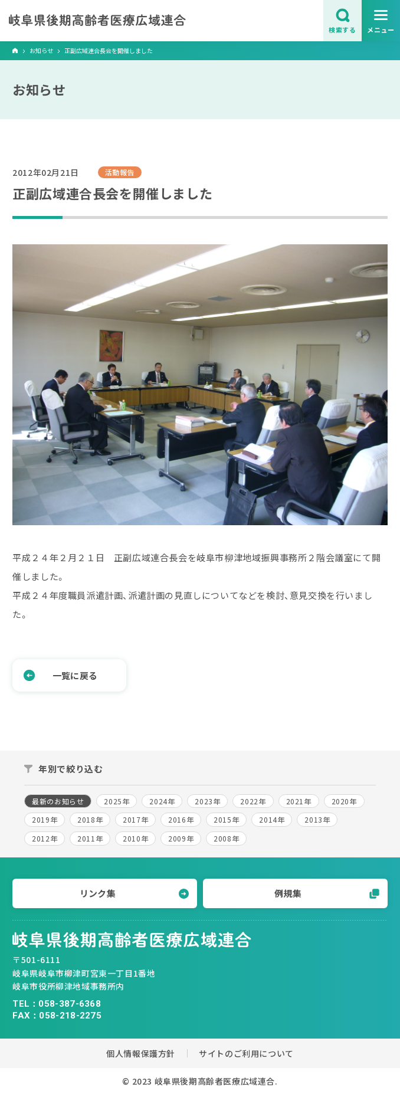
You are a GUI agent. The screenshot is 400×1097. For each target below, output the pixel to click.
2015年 (226, 819)
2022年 (252, 801)
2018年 (90, 819)
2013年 (317, 819)
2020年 (344, 801)
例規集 (326, 893)
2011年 (90, 838)
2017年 (135, 819)
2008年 (226, 838)
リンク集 (134, 893)
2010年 (135, 838)
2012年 (44, 838)
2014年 (271, 819)
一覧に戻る (60, 675)
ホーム (15, 51)
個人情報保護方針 (140, 1053)
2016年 (181, 819)
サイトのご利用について (246, 1053)
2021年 (299, 801)
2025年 (116, 801)
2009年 (181, 838)
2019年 (44, 819)
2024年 (162, 801)
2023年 (207, 801)
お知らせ (41, 50)
